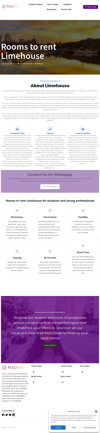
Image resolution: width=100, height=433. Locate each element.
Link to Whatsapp (50, 187)
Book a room (90, 7)
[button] (96, 411)
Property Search (35, 4)
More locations (50, 345)
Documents (51, 9)
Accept (58, 427)
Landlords (67, 4)
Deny (74, 427)
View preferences (90, 427)
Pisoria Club (66, 9)
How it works (52, 4)
